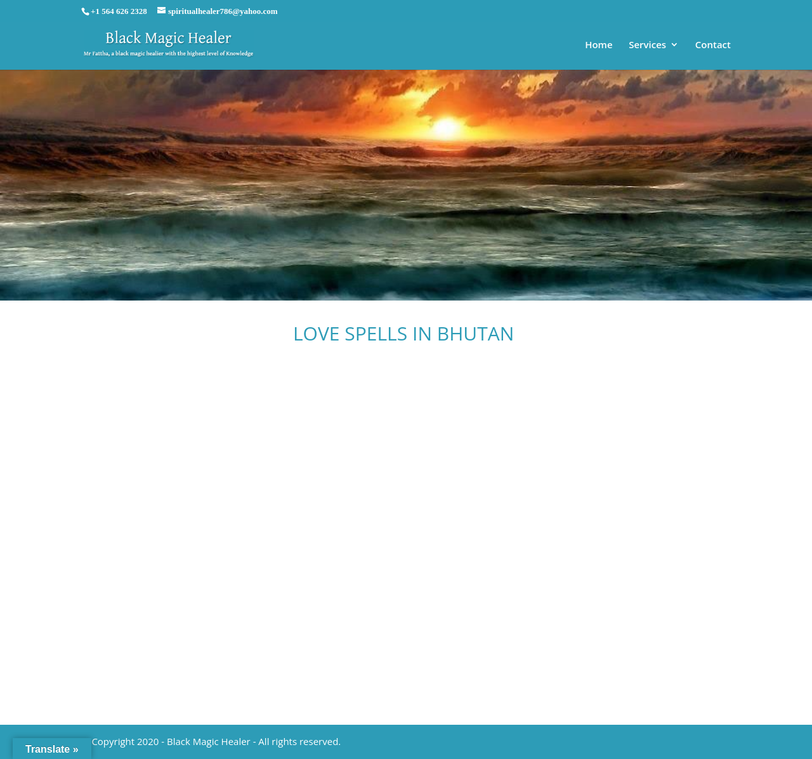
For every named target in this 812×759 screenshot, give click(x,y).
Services (647, 45)
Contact (713, 45)
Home (598, 45)
